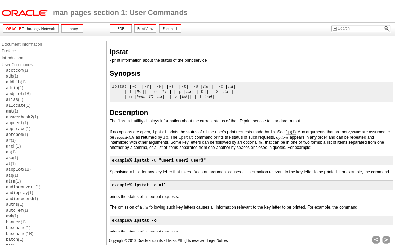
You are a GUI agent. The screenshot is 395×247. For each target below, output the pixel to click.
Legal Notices (217, 241)
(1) (17, 70)
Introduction (12, 58)
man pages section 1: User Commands (120, 13)
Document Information (22, 44)
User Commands (17, 64)
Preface (9, 51)
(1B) (18, 93)
